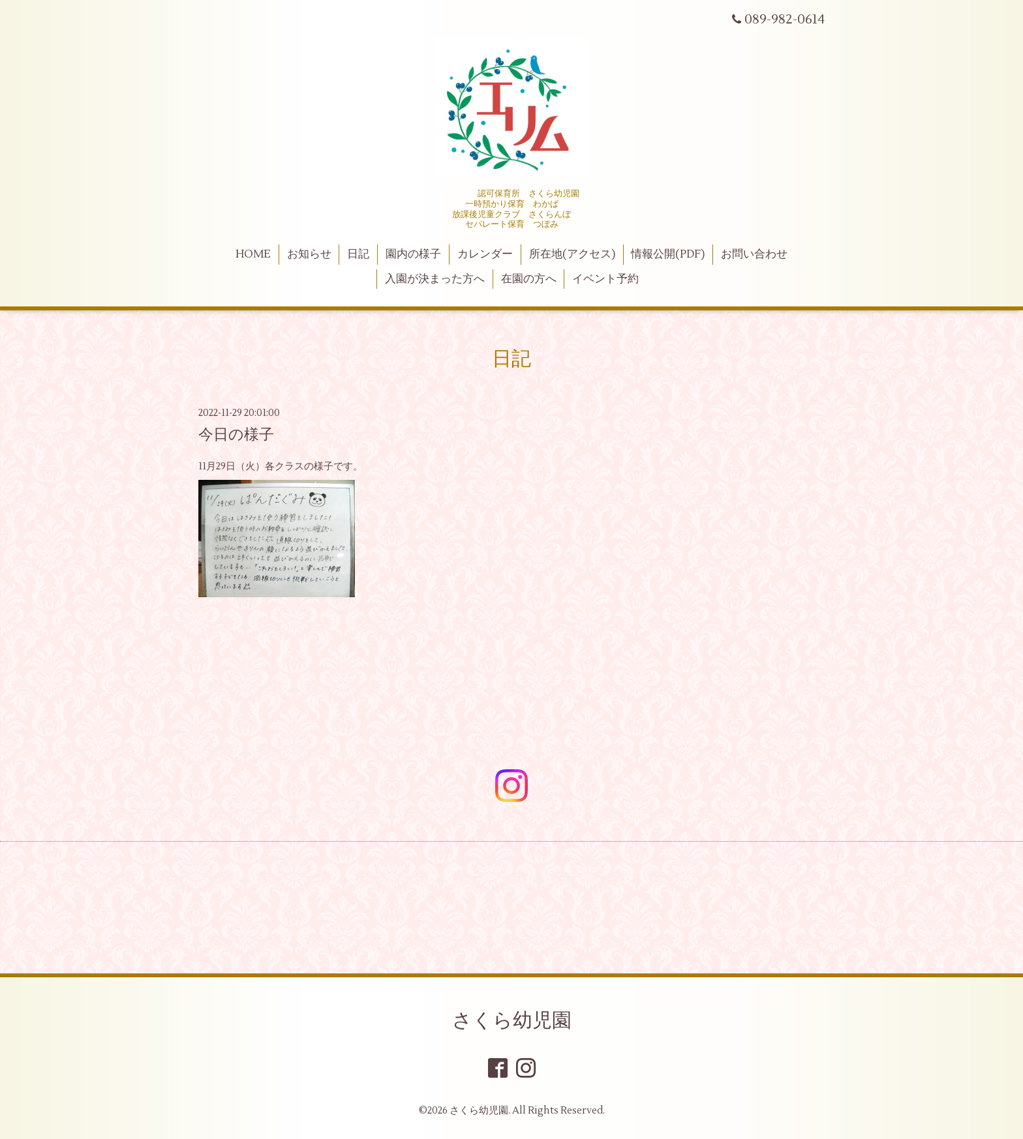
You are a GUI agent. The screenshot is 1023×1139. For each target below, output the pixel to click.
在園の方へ (529, 279)
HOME (253, 254)
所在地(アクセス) (572, 254)
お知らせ (309, 254)
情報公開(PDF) (668, 254)
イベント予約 (605, 279)
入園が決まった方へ (435, 279)
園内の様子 (413, 254)
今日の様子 (236, 435)
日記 (358, 254)
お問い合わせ (754, 254)
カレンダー (485, 254)
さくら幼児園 (512, 1020)
